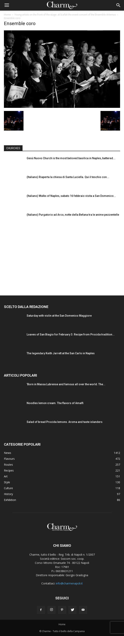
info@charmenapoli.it (69, 583)
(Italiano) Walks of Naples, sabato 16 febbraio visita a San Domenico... (71, 195)
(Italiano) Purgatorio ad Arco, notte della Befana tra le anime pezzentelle (73, 214)
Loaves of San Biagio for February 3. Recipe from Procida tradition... (71, 334)
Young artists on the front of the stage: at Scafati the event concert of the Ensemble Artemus (65, 14)
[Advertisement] (62, 257)
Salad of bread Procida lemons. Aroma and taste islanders (64, 421)
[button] (118, 5)
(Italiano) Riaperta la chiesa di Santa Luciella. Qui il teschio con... (68, 177)
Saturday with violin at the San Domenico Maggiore (59, 315)
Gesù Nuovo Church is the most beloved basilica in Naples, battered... (71, 158)
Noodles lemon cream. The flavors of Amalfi (55, 403)
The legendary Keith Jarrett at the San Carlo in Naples (61, 353)
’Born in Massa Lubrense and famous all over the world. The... (66, 384)
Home (7, 14)
